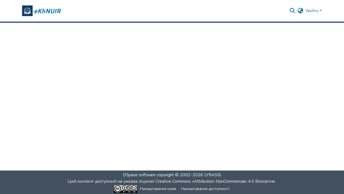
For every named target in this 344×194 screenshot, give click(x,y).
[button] (42, 10)
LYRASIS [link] (212, 175)
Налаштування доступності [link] (205, 188)
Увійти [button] (312, 11)
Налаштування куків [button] (158, 188)
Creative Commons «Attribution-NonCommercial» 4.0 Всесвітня (216, 181)
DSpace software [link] (139, 175)
